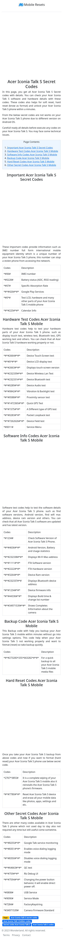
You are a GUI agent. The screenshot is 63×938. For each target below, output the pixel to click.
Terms (6, 935)
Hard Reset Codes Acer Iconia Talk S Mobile (30, 161)
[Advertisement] (31, 44)
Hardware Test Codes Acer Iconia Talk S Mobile (32, 151)
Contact (26, 935)
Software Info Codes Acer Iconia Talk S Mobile (32, 154)
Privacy (16, 935)
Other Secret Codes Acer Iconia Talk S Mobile (31, 165)
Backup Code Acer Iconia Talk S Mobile (28, 158)
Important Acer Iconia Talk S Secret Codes (30, 147)
